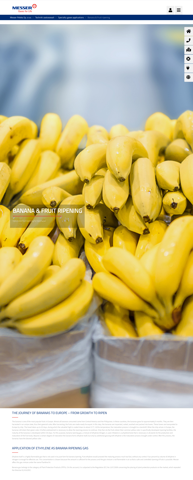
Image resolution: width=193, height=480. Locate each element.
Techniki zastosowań (44, 17)
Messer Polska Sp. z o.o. (20, 17)
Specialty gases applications (71, 17)
